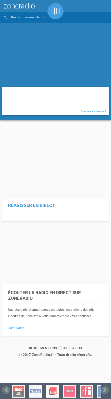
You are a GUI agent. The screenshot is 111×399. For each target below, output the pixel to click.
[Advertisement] (55, 53)
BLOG (33, 348)
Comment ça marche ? (93, 111)
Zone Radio (16, 328)
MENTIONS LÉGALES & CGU (61, 348)
